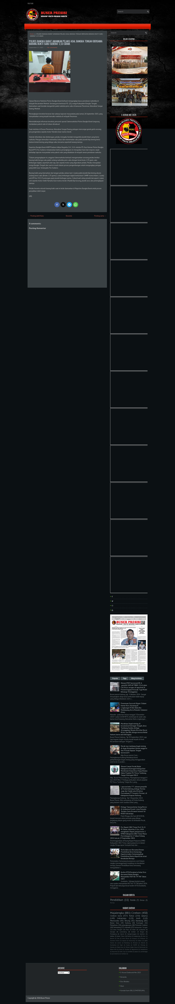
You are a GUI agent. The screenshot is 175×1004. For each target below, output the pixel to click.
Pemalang (113, 934)
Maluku (112, 947)
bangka (112, 932)
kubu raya (123, 951)
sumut (119, 943)
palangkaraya (126, 925)
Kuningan (139, 923)
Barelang (127, 943)
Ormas (142, 900)
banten (142, 934)
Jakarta (144, 915)
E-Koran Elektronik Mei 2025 (130, 972)
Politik (133, 900)
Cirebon (136, 913)
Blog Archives (136, 678)
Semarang (117, 927)
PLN (111, 903)
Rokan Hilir (113, 949)
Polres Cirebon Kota (131, 947)
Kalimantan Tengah (141, 927)
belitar (133, 932)
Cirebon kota (116, 915)
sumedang (123, 932)
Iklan (122, 986)
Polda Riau (120, 947)
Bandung (139, 920)
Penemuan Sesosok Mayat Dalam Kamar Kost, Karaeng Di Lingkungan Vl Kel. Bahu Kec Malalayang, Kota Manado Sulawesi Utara (134, 707)
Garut (122, 934)
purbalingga (144, 951)
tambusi (123, 954)
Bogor (142, 932)
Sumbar (127, 949)
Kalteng (128, 923)
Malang (143, 945)
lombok (130, 951)
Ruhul (129, 936)
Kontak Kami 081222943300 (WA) (132, 990)
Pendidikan (116, 900)
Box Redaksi (124, 981)
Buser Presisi (45, 998)
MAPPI (135, 945)
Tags (124, 678)
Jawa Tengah (117, 930)
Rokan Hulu (114, 923)
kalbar (112, 936)
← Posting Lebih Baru (36, 216)
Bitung (127, 920)
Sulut (120, 949)
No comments (52, 47)
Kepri (121, 945)
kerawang (132, 940)
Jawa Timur (121, 936)
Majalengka (117, 913)
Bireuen (135, 943)
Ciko (118, 938)
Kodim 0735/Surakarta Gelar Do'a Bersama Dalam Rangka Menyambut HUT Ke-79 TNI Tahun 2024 (133, 875)
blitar (134, 930)
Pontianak (142, 947)
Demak (143, 943)
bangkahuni (144, 949)
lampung (137, 936)
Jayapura (134, 938)
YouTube (30, 3)
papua (136, 951)
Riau (127, 930)
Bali (144, 936)
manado (128, 927)
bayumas (114, 951)
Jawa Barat (125, 938)
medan (140, 940)
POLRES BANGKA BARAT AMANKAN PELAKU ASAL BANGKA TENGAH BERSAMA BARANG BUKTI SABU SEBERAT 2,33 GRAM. (65, 42)
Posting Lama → (100, 216)
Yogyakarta (135, 949)
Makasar (142, 938)
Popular (115, 678)
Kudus (128, 945)
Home (32, 34)
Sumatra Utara (115, 940)
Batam (112, 938)
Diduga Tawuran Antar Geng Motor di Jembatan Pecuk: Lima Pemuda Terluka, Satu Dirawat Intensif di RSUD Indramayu (134, 810)
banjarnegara (131, 934)
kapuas (124, 940)
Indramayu (121, 918)
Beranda (69, 216)
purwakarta (115, 954)
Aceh (138, 918)
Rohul (131, 915)
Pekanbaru (114, 925)
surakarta (142, 930)
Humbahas (113, 945)
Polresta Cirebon (141, 925)
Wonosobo (114, 920)
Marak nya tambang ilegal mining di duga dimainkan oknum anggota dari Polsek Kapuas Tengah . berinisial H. (134, 749)
